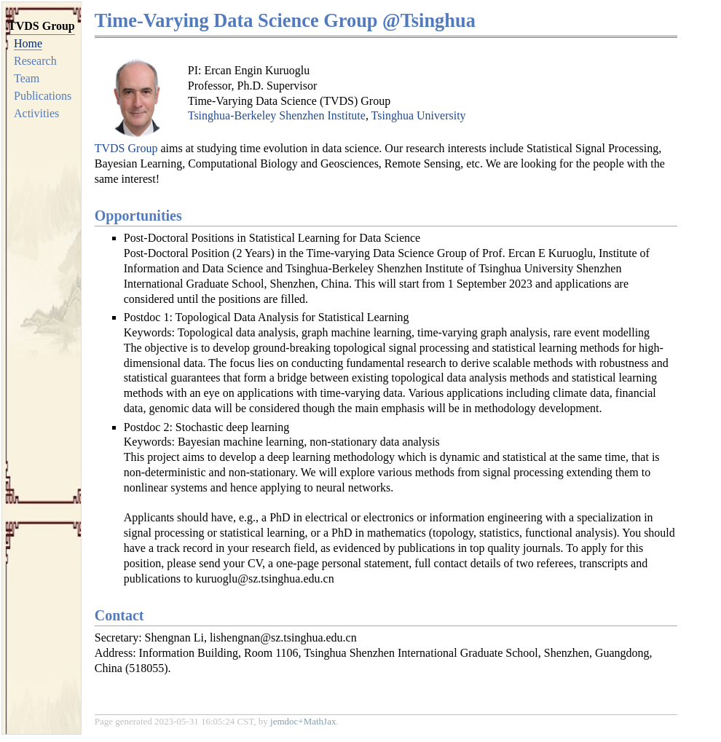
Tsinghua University (418, 115)
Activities (36, 113)
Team (26, 78)
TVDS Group (126, 148)
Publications (42, 96)
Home (28, 43)
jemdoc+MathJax (303, 721)
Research (35, 61)
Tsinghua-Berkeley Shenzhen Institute (277, 115)
